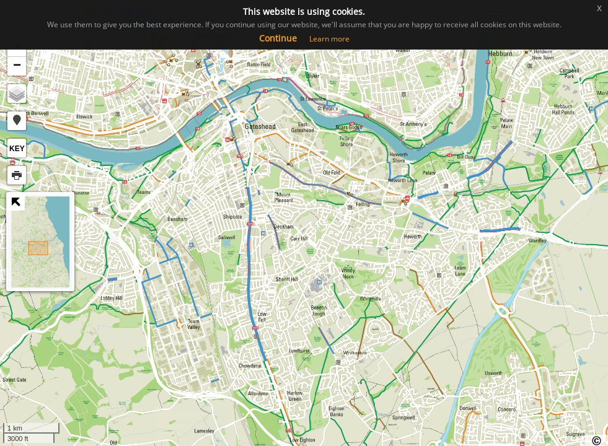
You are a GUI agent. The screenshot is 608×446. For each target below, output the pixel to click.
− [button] (17, 66)
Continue (278, 38)
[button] (16, 121)
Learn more (329, 38)
